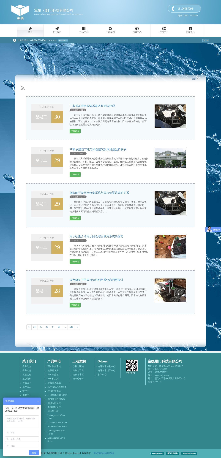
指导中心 (137, 32)
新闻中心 (190, 32)
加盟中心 (26, 395)
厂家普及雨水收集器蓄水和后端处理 (92, 105)
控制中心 (163, 32)
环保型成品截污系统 (57, 395)
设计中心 (26, 391)
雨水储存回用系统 (56, 399)
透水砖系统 (53, 411)
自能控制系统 (54, 407)
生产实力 (26, 387)
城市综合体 (78, 378)
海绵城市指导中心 (106, 370)
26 (47, 327)
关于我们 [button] (57, 32)
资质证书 (26, 383)
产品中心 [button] (83, 32)
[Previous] (29, 327)
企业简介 (26, 366)
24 (34, 327)
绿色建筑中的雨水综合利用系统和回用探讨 (96, 279)
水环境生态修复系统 (57, 387)
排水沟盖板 (53, 374)
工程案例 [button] (110, 32)
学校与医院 (78, 366)
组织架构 (26, 378)
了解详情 (75, 131)
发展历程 (26, 374)
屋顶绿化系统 (54, 391)
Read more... (63, 40)
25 (41, 327)
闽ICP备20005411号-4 (103, 453)
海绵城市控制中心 (106, 366)
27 (53, 327)
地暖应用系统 (54, 403)
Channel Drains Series (57, 422)
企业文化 (26, 370)
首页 (30, 32)
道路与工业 (78, 370)
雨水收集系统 (54, 366)
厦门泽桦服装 (172, 453)
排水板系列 (53, 378)
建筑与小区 (78, 374)
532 (71, 327)
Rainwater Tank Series (57, 426)
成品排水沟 (53, 370)
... (65, 327)
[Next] (77, 327)
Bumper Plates (157, 453)
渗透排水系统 (54, 383)
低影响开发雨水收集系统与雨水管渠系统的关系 (99, 192)
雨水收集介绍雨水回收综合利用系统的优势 (96, 236)
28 (59, 327)
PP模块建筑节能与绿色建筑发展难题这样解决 (98, 149)
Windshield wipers (189, 453)
